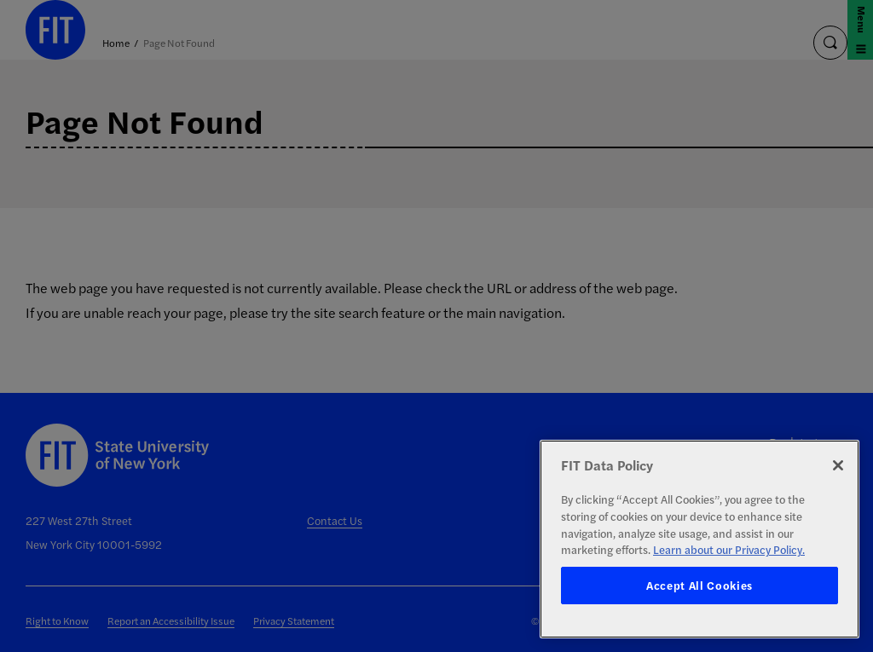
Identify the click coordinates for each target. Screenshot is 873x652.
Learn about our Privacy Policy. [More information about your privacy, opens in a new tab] (729, 549)
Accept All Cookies (699, 585)
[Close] (838, 465)
